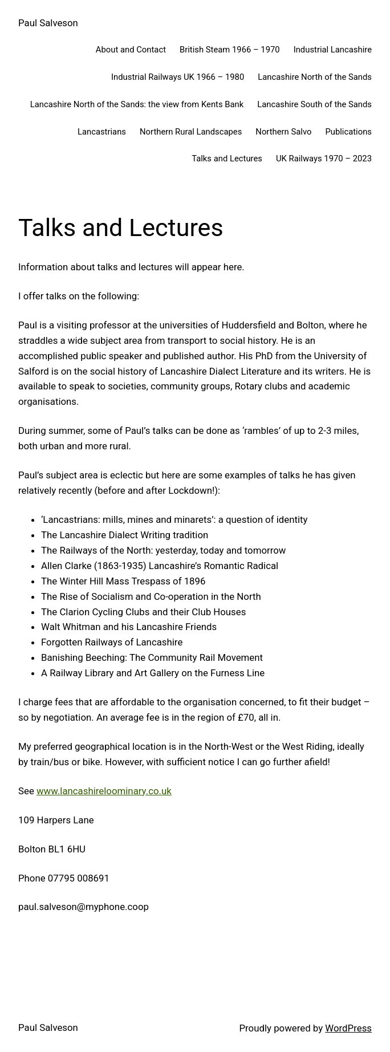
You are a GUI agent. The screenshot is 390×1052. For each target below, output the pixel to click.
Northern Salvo (283, 132)
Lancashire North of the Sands (315, 77)
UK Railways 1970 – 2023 (324, 158)
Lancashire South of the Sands (314, 104)
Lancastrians (102, 132)
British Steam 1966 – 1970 (230, 49)
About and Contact (131, 49)
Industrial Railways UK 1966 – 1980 (177, 77)
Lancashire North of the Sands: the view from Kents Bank (136, 104)
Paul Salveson (48, 23)
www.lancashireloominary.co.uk (104, 791)
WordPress (348, 1028)
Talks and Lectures (227, 158)
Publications (348, 132)
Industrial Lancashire (333, 49)
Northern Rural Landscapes (191, 132)
